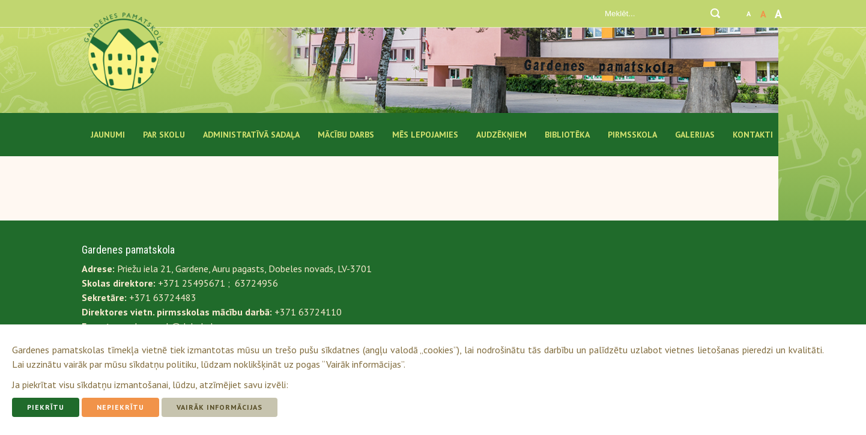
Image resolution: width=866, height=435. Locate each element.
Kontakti (753, 134)
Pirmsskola (632, 134)
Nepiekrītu (120, 407)
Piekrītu (45, 407)
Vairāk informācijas (219, 407)
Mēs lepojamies (425, 134)
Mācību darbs (346, 134)
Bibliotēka (567, 134)
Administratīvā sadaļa (251, 134)
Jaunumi (108, 134)
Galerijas (695, 134)
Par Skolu (164, 134)
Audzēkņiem (501, 134)
